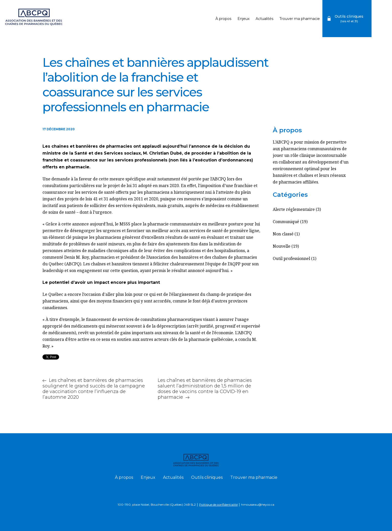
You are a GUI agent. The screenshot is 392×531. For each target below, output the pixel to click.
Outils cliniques (207, 477)
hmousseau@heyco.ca (257, 504)
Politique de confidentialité (218, 504)
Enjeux (243, 18)
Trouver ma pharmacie (299, 18)
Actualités (264, 18)
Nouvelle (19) (286, 246)
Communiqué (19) (290, 221)
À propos (223, 18)
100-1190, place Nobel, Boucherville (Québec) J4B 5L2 (157, 504)
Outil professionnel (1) (294, 258)
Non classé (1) (286, 234)
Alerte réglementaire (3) (297, 209)
